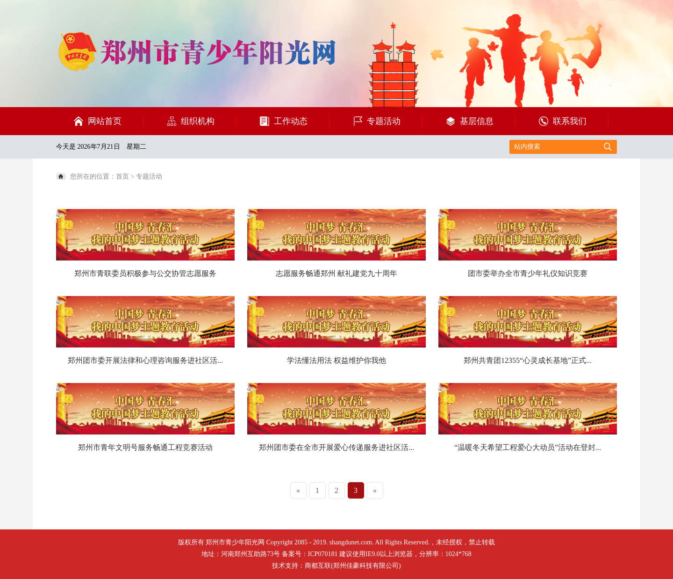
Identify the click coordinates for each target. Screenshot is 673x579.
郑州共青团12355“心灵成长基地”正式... (528, 360)
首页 (122, 176)
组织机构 (198, 121)
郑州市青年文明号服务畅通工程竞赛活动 (145, 447)
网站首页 (105, 121)
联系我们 (570, 121)
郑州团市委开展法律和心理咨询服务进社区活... (145, 360)
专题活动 (384, 121)
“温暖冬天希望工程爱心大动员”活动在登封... (527, 447)
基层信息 (477, 121)
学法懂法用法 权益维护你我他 (336, 360)
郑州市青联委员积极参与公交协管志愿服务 (145, 273)
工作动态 (291, 121)
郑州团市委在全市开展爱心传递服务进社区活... (336, 447)
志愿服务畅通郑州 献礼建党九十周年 (336, 273)
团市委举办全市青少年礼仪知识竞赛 (527, 273)
